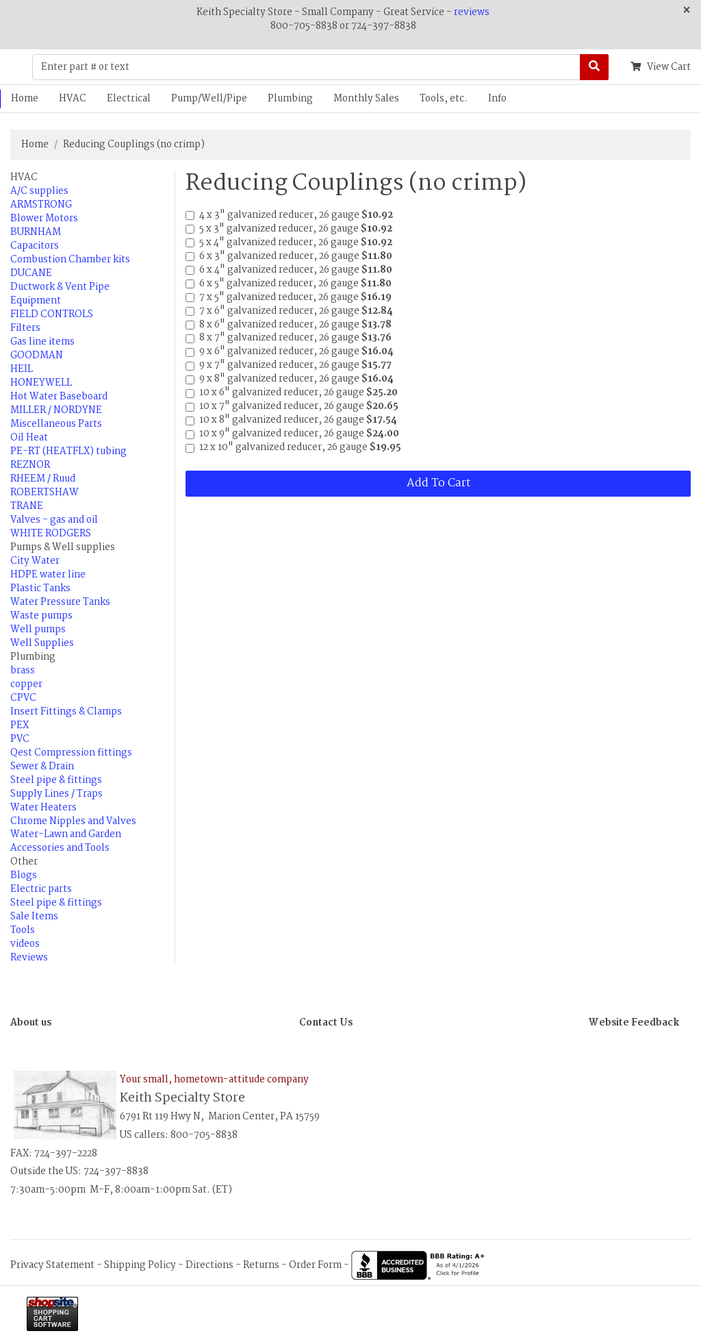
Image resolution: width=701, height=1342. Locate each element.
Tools (22, 930)
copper (26, 684)
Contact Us (326, 1022)
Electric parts (41, 889)
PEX (19, 725)
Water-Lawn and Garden (65, 834)
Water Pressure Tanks (60, 602)
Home (35, 144)
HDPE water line (48, 575)
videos (25, 944)
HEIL (21, 369)
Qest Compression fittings (71, 753)
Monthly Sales (366, 98)
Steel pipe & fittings (56, 780)
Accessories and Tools (60, 848)
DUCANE (31, 273)
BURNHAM (35, 232)
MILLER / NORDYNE (56, 410)
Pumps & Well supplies (62, 547)
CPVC (23, 698)
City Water (35, 561)
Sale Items (34, 916)
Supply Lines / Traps (56, 794)
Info (497, 98)
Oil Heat (29, 438)
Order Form (315, 1265)
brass (22, 671)
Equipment (35, 301)
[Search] (594, 67)
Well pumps (38, 629)
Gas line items (42, 342)
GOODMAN (36, 355)
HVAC (72, 98)
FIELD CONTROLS (51, 314)
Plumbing (290, 98)
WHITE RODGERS (50, 533)
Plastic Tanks (40, 588)
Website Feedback (634, 1022)
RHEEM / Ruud (42, 479)
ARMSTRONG (41, 205)
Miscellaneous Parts (56, 424)
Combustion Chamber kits (70, 259)
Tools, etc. (444, 98)
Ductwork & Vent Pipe (60, 287)
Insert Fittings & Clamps (66, 712)
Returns (261, 1265)
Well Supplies (42, 643)
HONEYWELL (41, 383)
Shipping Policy (140, 1265)
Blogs (23, 875)
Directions (209, 1265)
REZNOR (30, 465)
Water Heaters (43, 808)
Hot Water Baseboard (58, 396)
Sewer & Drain (42, 766)
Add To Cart (438, 483)
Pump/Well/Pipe (209, 98)
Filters (25, 328)
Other (24, 862)
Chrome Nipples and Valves (73, 821)
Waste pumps (41, 616)
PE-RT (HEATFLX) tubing (68, 451)
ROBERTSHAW (44, 492)
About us (30, 1022)
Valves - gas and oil (54, 520)
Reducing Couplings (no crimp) (134, 144)
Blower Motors (44, 218)
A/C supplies (39, 191)
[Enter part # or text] (306, 67)
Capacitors (34, 246)
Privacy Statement (52, 1265)
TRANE (26, 506)
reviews (471, 12)
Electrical (129, 98)
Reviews (29, 958)
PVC (19, 739)
